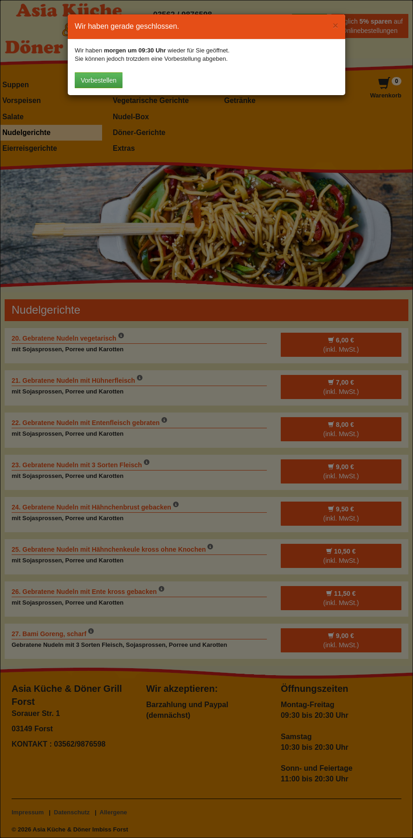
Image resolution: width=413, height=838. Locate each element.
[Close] (335, 25)
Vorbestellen (98, 80)
